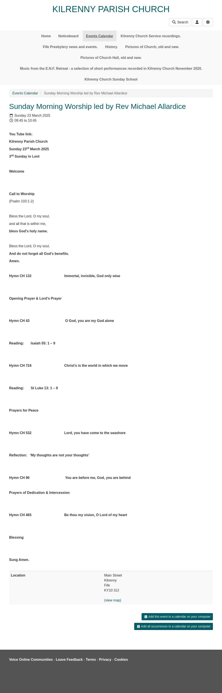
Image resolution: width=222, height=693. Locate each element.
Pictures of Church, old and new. (152, 47)
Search (180, 22)
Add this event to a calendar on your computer (177, 616)
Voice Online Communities (31, 659)
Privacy (105, 659)
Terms (91, 659)
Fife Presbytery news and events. (70, 47)
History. (111, 47)
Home (46, 36)
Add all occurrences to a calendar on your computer (174, 626)
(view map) (112, 600)
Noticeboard (68, 36)
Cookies (121, 659)
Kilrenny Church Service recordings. (151, 36)
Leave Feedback (69, 659)
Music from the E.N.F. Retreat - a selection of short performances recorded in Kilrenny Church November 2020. (111, 68)
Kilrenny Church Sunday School (111, 79)
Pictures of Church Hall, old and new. (111, 58)
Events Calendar (99, 36)
